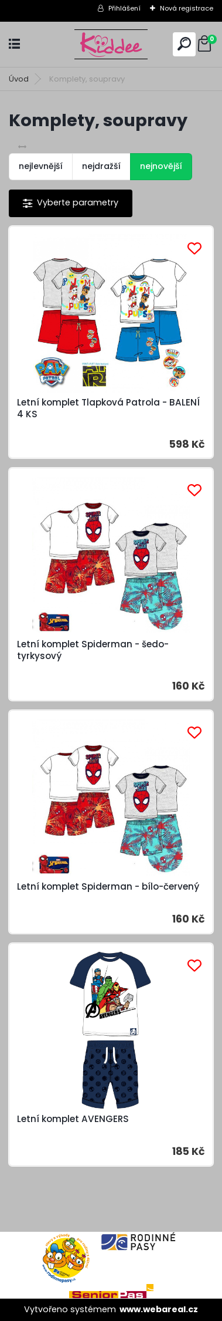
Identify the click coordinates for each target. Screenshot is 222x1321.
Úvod (19, 79)
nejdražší (101, 166)
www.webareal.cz (158, 1309)
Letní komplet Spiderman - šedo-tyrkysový (93, 650)
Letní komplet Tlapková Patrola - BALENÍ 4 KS (108, 408)
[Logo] (111, 44)
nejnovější (161, 166)
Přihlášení (124, 8)
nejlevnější (41, 166)
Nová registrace (186, 8)
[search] (184, 43)
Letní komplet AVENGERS (73, 1119)
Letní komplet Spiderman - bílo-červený (108, 887)
